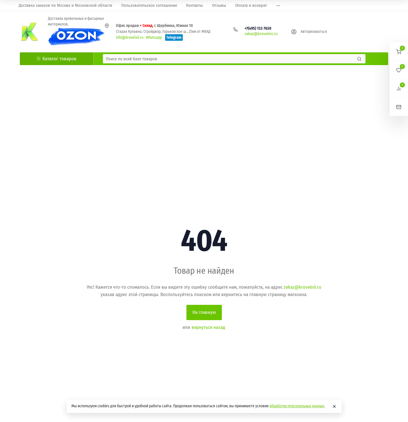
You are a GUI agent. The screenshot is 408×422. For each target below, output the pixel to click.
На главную (204, 312)
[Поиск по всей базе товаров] (229, 58)
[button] (399, 51)
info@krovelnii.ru (129, 37)
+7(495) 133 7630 (258, 28)
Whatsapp (154, 37)
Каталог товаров (56, 59)
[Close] (334, 406)
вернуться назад (208, 327)
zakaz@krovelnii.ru (261, 33)
